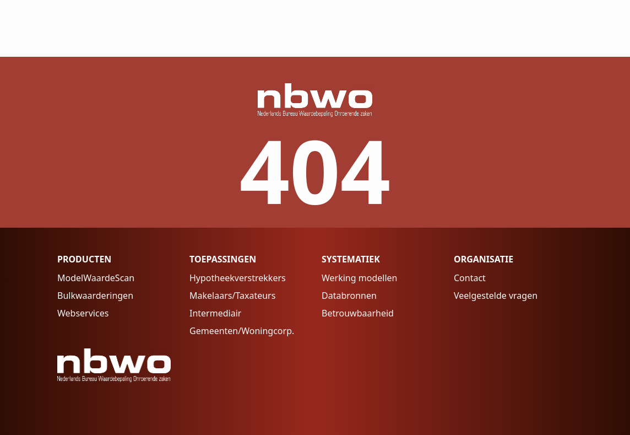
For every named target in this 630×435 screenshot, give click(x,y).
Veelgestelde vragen (495, 295)
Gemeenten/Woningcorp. (241, 331)
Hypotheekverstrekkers (237, 278)
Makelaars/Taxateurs (232, 295)
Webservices (82, 313)
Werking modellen (359, 278)
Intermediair (215, 313)
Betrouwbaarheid (358, 313)
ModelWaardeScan (95, 278)
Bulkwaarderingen (95, 295)
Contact (470, 278)
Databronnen (349, 295)
